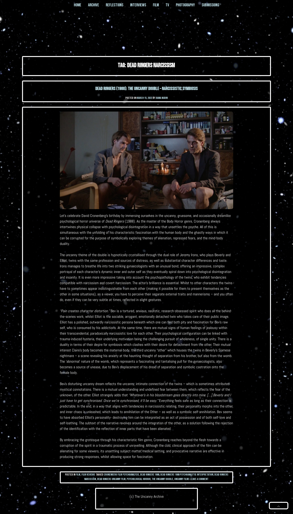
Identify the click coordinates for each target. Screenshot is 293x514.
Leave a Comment (199, 479)
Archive (93, 5)
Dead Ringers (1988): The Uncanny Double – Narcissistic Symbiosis (146, 88)
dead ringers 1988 (149, 474)
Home (77, 5)
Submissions (210, 5)
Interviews (138, 5)
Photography (185, 5)
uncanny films (181, 479)
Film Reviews (88, 474)
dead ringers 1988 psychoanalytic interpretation (186, 474)
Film (156, 5)
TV (167, 5)
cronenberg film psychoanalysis (121, 474)
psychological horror (139, 479)
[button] (278, 505)
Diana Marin (162, 98)
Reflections (114, 5)
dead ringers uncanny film (111, 479)
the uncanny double (162, 479)
